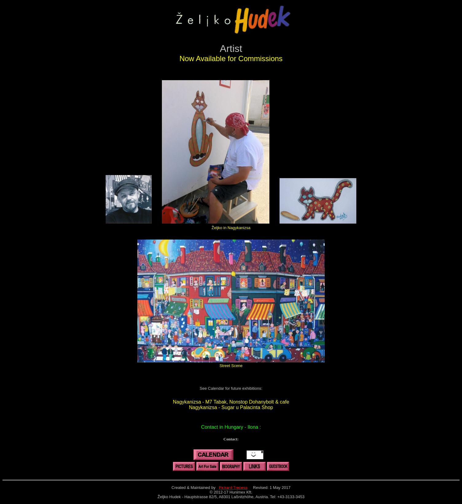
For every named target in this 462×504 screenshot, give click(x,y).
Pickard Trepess (233, 487)
